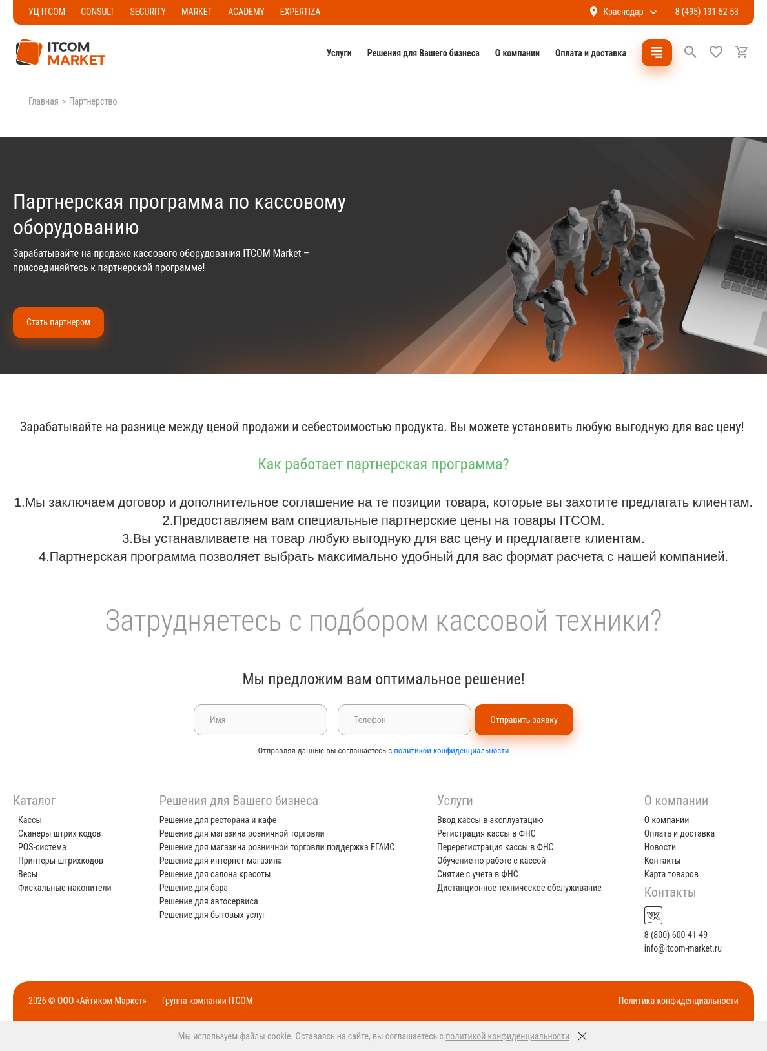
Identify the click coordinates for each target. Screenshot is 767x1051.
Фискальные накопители (71, 888)
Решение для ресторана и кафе (221, 820)
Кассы (36, 820)
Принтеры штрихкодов (67, 860)
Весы (34, 874)
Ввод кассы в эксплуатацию (490, 820)
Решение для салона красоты (218, 874)
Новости (657, 847)
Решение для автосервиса (212, 901)
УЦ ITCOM (53, 11)
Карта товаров (668, 874)
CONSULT (104, 11)
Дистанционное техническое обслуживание (519, 888)
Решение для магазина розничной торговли (245, 833)
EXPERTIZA (307, 11)
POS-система (49, 847)
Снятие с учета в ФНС (477, 874)
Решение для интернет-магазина (224, 860)
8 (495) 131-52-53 (700, 11)
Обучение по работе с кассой (491, 860)
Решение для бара (197, 888)
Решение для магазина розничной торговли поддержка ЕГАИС (280, 847)
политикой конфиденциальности (451, 768)
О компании (511, 53)
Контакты (659, 860)
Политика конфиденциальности (672, 1000)
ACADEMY (252, 11)
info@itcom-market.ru (680, 948)
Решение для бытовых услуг (216, 915)
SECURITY (154, 11)
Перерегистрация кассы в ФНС (495, 847)
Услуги (332, 53)
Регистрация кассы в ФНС (486, 833)
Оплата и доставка (584, 53)
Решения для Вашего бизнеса (417, 53)
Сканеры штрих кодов (66, 833)
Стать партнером (65, 322)
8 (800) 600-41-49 (672, 935)
